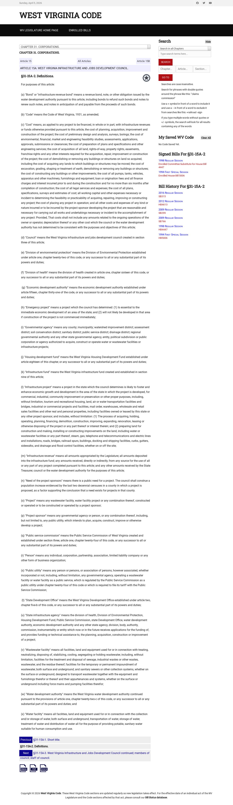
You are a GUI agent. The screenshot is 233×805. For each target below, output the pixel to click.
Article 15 (25, 61)
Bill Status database (156, 797)
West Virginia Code (60, 15)
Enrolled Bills (80, 30)
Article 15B (143, 61)
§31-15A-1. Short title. (40, 739)
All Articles (84, 61)
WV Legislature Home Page (39, 30)
